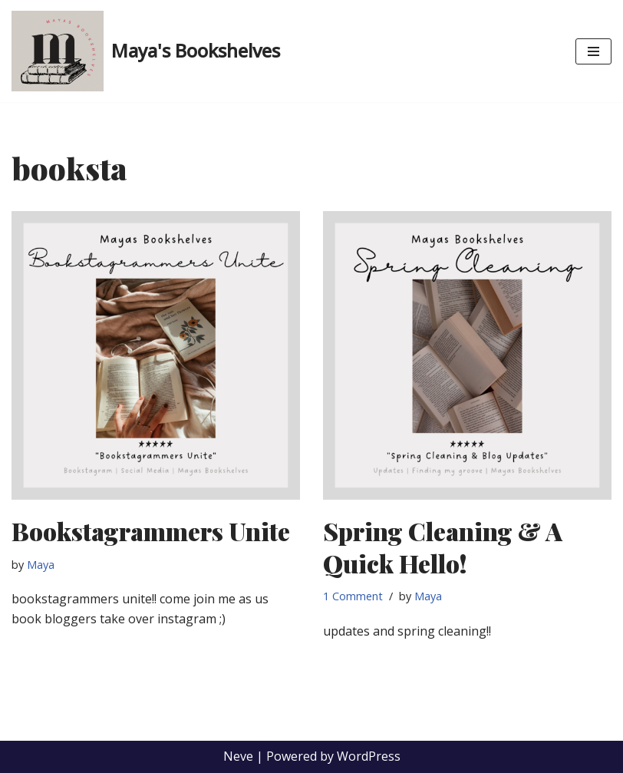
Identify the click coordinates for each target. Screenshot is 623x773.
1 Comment (353, 596)
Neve (238, 756)
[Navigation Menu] (593, 51)
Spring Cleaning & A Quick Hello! (442, 547)
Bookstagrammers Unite (151, 530)
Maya (40, 564)
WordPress (368, 756)
